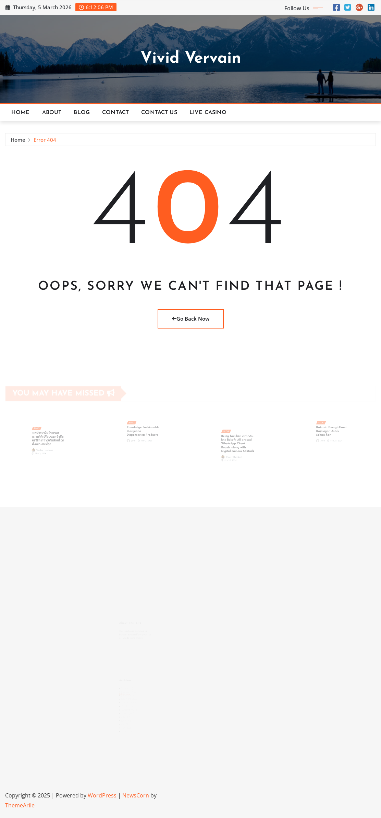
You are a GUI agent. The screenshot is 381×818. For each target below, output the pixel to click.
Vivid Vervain (190, 59)
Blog (82, 112)
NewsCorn (135, 795)
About (52, 112)
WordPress (102, 795)
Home (20, 112)
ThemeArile (20, 805)
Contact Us (159, 112)
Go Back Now (190, 318)
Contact (115, 112)
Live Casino (208, 112)
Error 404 (45, 141)
